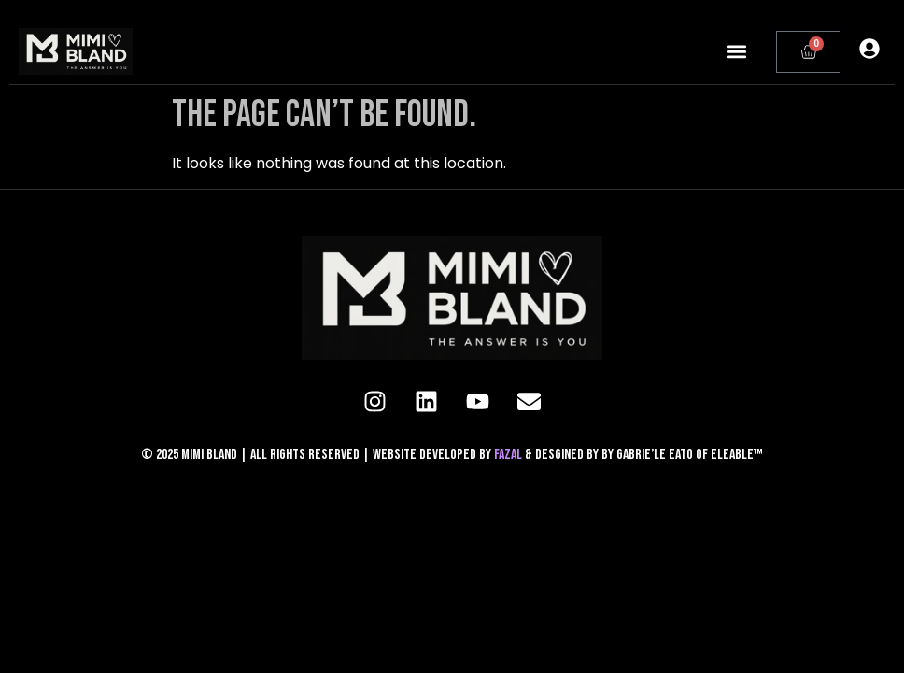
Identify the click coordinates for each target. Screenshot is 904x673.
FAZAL (509, 455)
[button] (737, 51)
